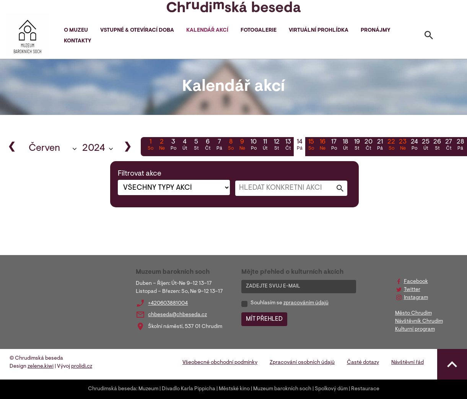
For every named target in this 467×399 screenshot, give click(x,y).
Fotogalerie (259, 30)
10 (253, 145)
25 (425, 145)
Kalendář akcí (207, 30)
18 (345, 145)
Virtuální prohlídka (318, 30)
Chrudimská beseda (112, 389)
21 (380, 145)
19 (357, 145)
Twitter (412, 289)
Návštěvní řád (407, 362)
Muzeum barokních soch (282, 389)
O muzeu (76, 30)
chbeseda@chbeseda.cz (177, 315)
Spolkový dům (331, 389)
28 (460, 145)
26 (437, 145)
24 (414, 145)
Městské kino (234, 389)
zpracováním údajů (306, 303)
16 (322, 145)
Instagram (416, 297)
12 (276, 145)
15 (311, 145)
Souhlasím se (290, 303)
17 (334, 145)
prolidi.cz (81, 366)
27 (448, 145)
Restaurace (365, 389)
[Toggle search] (428, 37)
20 (368, 145)
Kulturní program (415, 329)
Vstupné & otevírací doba (137, 30)
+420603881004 (168, 303)
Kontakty (77, 41)
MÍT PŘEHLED (264, 319)
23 (402, 145)
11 (265, 145)
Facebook (416, 281)
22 (391, 145)
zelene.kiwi (41, 366)
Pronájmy (375, 30)
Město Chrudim (413, 313)
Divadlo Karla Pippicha (188, 389)
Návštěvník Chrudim (419, 321)
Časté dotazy (363, 362)
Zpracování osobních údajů (302, 362)
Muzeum (148, 389)
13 (288, 145)
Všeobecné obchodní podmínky (219, 362)
